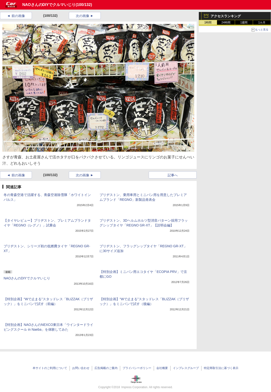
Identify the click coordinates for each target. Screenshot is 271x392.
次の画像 (82, 16)
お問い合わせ (80, 368)
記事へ (173, 175)
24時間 (225, 22)
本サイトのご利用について (50, 368)
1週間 (244, 22)
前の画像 (18, 16)
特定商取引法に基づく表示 (221, 368)
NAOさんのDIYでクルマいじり (49, 5)
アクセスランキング (226, 16)
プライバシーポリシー (137, 368)
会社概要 (162, 368)
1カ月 (262, 22)
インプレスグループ (186, 368)
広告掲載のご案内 (106, 368)
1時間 (208, 22)
